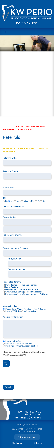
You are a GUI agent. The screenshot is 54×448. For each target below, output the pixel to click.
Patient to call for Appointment (19, 343)
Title (5, 198)
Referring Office (10, 158)
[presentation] (25, 377)
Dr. (6, 201)
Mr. (12, 201)
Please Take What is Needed (18, 309)
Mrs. (19, 201)
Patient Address (10, 217)
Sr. (44, 201)
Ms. (32, 201)
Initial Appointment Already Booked (21, 346)
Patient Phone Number (13, 207)
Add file (6, 363)
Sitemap (38, 443)
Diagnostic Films (10, 306)
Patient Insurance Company (15, 248)
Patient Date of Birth (12, 235)
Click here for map (27, 437)
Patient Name (9, 188)
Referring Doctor (10, 171)
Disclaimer (17, 443)
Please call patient (13, 341)
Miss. (26, 201)
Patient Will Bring (13, 311)
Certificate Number (16, 269)
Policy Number (14, 259)
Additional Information (13, 317)
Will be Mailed (30, 311)
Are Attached (40, 309)
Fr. (39, 201)
